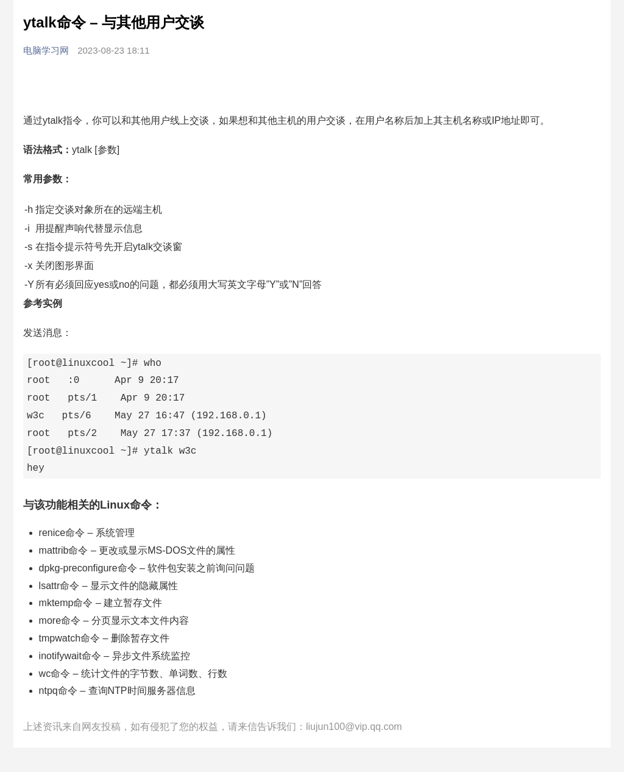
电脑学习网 (47, 50)
